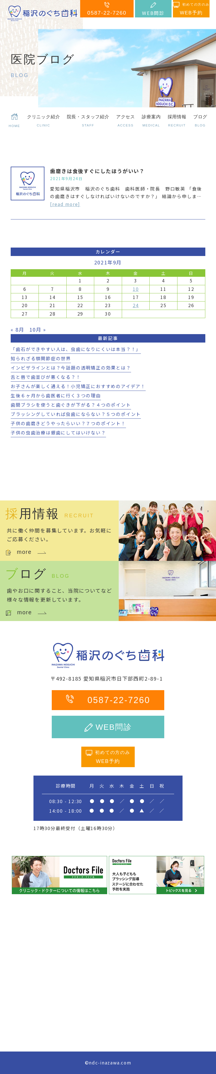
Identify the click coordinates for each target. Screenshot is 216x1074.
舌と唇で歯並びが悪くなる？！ (46, 377)
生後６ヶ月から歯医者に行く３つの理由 (56, 395)
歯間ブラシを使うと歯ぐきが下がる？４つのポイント (71, 405)
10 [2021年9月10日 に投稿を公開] (136, 289)
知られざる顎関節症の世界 (41, 358)
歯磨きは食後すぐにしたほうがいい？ (97, 171)
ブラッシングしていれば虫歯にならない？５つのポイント (76, 414)
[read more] (65, 204)
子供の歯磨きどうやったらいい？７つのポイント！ (68, 423)
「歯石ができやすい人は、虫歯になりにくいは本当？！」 (76, 349)
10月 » (37, 329)
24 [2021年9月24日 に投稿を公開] (136, 305)
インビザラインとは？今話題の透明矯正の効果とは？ (71, 367)
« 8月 (17, 329)
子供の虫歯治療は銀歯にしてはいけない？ (58, 432)
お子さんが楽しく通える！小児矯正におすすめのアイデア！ (78, 386)
